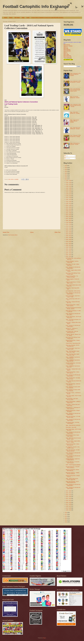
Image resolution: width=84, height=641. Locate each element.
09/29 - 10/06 (68, 205)
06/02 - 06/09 (68, 237)
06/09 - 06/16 (68, 235)
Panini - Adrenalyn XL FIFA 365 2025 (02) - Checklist (75, 136)
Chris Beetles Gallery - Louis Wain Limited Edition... (72, 423)
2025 (66, 167)
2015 (66, 518)
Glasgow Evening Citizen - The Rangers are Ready (72, 277)
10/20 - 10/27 (68, 199)
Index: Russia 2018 (68, 57)
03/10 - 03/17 (68, 492)
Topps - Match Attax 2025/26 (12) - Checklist (74, 113)
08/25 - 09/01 (68, 214)
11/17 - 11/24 (68, 191)
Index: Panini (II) (67, 50)
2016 (66, 516)
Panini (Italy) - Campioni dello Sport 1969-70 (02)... (73, 405)
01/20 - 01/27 (68, 506)
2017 (66, 514)
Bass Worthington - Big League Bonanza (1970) (72, 399)
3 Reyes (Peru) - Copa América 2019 (73, 343)
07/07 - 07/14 (68, 228)
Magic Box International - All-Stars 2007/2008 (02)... (72, 470)
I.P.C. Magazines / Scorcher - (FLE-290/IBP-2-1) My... (73, 447)
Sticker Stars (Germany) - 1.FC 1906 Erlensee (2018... (73, 417)
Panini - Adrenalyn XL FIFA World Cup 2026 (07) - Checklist (75, 74)
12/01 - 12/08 (68, 188)
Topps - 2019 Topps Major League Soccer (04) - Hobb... (72, 352)
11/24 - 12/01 (68, 189)
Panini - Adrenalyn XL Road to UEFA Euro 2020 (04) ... (73, 387)
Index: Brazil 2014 (67, 55)
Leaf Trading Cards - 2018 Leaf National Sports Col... (72, 332)
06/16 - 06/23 (68, 233)
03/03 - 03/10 (68, 494)
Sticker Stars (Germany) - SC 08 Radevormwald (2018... (72, 482)
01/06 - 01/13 (68, 509)
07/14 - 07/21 (68, 226)
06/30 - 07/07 (68, 229)
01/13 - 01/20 (68, 508)
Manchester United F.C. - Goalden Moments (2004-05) (72, 473)
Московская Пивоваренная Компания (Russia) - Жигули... (73, 308)
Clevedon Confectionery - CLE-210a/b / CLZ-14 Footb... (73, 364)
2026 (66, 165)
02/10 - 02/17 (68, 500)
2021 (66, 175)
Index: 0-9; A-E (67, 44)
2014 (66, 520)
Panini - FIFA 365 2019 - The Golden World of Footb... (73, 378)
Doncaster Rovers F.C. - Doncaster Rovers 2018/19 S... (73, 467)
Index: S (65, 52)
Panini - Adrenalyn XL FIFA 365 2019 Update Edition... (73, 268)
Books (10, 17)
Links (28, 17)
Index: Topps (66, 54)
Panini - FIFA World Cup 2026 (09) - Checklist (75, 144)
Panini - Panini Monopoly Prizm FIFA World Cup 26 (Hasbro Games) (75, 90)
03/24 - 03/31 (68, 256)
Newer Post (6, 232)
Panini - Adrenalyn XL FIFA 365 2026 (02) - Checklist (75, 82)
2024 (66, 169)
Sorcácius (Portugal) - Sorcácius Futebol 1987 (72, 262)
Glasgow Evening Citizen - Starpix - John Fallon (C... (73, 372)
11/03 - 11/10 (68, 195)
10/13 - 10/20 (68, 201)
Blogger (44, 637)
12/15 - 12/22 (68, 184)
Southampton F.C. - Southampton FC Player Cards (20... (73, 408)
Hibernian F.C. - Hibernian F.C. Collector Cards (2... (72, 329)
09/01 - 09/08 (68, 212)
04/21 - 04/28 (68, 249)
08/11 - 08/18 (68, 218)
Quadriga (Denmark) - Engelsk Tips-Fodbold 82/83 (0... (73, 459)
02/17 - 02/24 (68, 498)
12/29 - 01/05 (68, 180)
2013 (66, 521)
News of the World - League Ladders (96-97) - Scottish (73, 442)
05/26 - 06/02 (68, 239)
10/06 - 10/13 (68, 203)
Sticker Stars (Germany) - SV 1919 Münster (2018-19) (72, 450)
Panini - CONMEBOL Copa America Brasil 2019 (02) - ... (73, 358)
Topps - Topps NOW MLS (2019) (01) (73, 425)
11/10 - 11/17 (68, 193)
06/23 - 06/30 (68, 231)
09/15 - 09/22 (68, 209)
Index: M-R (66, 48)
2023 (66, 171)
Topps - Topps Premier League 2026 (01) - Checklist (74, 121)
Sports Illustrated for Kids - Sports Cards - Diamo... (72, 436)
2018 (66, 512)
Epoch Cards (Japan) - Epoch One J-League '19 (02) (73, 296)
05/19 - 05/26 (68, 241)
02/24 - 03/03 (68, 496)
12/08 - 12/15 (68, 186)
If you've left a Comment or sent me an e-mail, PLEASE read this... (48, 17)
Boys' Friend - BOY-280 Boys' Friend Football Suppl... (73, 274)
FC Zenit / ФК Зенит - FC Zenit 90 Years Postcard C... (72, 462)
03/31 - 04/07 (68, 254)
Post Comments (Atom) (12, 234)
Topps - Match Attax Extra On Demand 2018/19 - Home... (73, 439)
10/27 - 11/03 (68, 197)
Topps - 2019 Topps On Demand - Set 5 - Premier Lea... (73, 320)
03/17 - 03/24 (68, 490)
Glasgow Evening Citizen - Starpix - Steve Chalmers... (73, 305)
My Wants (17, 17)
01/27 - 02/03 (68, 504)
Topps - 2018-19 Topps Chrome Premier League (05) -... (72, 479)
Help (23, 17)
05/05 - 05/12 (68, 245)
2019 (66, 178)
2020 (66, 176)
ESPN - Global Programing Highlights (73, 464)
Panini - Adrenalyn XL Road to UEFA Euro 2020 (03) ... (73, 390)
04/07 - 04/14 (68, 252)
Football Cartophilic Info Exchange (36, 6)
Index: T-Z (66, 53)
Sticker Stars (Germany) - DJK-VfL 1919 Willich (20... (72, 346)
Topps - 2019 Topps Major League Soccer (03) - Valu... (72, 355)
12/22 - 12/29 (68, 182)
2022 (66, 173)
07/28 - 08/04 (68, 222)
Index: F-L (66, 47)
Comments (67, 158)
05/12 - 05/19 (68, 243)
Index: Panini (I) (67, 49)
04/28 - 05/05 (68, 247)
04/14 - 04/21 (68, 250)
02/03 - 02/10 (68, 502)
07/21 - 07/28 (68, 224)
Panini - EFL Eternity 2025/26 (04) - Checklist (74, 97)
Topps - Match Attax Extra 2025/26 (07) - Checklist (75, 128)
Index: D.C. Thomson (68, 45)
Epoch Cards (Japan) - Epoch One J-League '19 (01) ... (73, 349)
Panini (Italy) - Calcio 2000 (71, 427)
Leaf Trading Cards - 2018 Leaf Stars (73, 290)
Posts (66, 155)
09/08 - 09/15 (68, 210)
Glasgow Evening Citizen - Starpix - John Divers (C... (73, 444)
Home (5, 17)
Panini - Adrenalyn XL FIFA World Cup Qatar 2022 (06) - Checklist (75, 105)
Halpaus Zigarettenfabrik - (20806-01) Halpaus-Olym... (73, 402)
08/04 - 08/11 (68, 220)
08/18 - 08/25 (68, 216)
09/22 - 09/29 (68, 207)
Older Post (57, 232)
